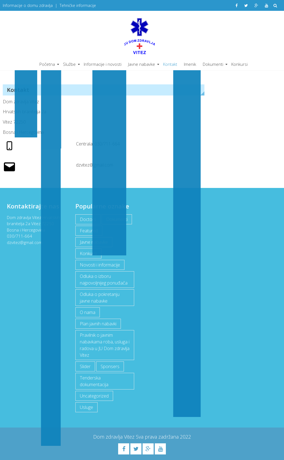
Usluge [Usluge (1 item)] (86, 407)
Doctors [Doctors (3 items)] (87, 219)
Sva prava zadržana (158, 436)
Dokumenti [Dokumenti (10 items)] (116, 219)
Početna (47, 64)
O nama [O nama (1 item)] (87, 312)
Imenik (190, 64)
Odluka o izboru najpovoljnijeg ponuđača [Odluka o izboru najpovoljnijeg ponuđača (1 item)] (103, 279)
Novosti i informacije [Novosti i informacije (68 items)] (99, 265)
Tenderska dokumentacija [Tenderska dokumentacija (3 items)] (93, 381)
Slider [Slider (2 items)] (84, 366)
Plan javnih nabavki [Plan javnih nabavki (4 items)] (97, 324)
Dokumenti (213, 64)
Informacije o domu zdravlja (28, 5)
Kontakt (170, 64)
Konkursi (239, 64)
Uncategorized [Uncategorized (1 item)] (93, 396)
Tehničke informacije (78, 5)
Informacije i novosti (102, 64)
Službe (69, 64)
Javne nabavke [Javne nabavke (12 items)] (93, 242)
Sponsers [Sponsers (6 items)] (109, 366)
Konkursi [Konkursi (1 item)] (88, 253)
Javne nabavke (141, 64)
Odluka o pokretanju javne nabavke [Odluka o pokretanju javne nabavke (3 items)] (99, 297)
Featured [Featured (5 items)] (88, 231)
